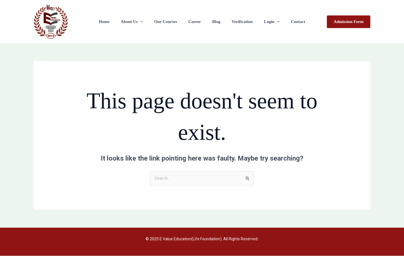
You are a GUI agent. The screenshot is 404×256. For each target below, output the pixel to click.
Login (265, 21)
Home (114, 21)
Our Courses (170, 21)
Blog (215, 21)
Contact (288, 21)
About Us (139, 21)
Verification (237, 21)
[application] (147, 21)
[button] (348, 21)
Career (196, 21)
